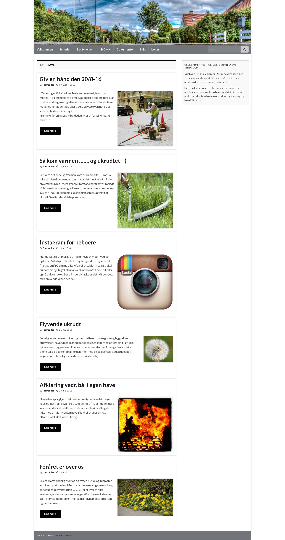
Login (155, 49)
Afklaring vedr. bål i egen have (77, 384)
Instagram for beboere (68, 242)
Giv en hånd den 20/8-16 (71, 79)
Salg (143, 49)
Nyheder (65, 49)
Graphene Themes (62, 535)
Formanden (48, 84)
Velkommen (45, 49)
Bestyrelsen (86, 49)
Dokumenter (125, 49)
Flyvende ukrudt (60, 324)
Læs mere (50, 130)
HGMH (106, 49)
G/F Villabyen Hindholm (142, 29)
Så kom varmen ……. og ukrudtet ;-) (83, 160)
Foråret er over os (62, 466)
